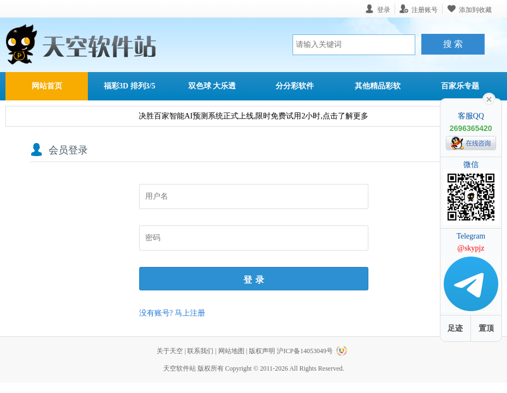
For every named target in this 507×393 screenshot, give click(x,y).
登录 (255, 279)
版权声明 (262, 351)
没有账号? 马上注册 (172, 313)
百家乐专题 (460, 86)
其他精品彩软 (378, 86)
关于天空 (170, 351)
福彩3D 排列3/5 (130, 86)
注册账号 (424, 9)
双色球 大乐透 (212, 86)
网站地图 (231, 351)
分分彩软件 (295, 86)
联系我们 (200, 351)
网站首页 (47, 86)
